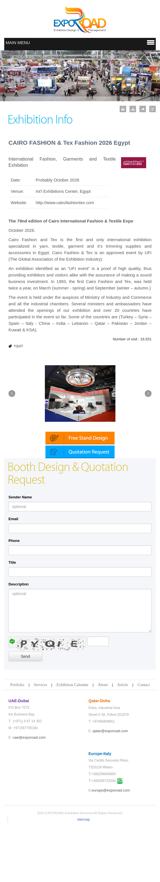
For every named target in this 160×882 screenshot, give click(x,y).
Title (12, 619)
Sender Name (20, 554)
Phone (14, 597)
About (103, 741)
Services (40, 741)
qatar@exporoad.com (110, 787)
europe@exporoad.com (111, 847)
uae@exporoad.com (29, 794)
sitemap (83, 876)
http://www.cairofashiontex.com (65, 202)
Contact (143, 741)
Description (18, 641)
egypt (18, 345)
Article (122, 741)
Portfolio (17, 741)
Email (13, 575)
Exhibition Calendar (72, 741)
